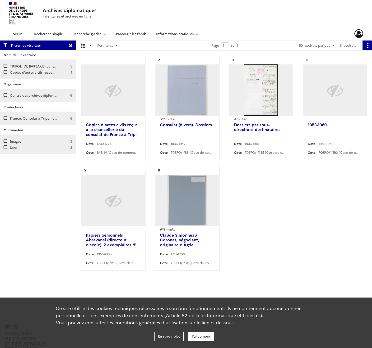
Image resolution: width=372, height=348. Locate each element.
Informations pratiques (175, 33)
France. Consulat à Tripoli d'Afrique (38, 118)
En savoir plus (169, 336)
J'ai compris (201, 336)
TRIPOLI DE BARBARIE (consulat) (35, 66)
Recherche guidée (87, 33)
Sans (13, 147)
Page (215, 45)
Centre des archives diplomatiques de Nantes (47, 95)
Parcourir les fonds (131, 33)
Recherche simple (48, 33)
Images (15, 141)
